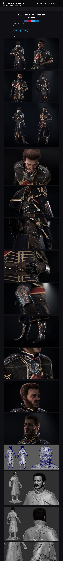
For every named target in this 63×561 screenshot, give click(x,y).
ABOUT (46, 3)
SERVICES (50, 3)
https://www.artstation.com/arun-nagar (21, 29)
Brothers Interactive (13, 3)
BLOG (54, 3)
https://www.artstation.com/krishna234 (20, 33)
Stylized (27, 9)
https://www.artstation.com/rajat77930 (20, 30)
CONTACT (58, 3)
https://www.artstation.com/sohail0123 (20, 31)
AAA (33, 9)
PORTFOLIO (37, 3)
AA (37, 9)
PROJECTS (41, 3)
